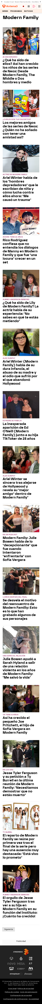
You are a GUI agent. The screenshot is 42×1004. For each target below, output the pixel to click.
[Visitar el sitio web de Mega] (21, 963)
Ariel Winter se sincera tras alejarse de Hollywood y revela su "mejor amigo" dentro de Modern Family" (19, 488)
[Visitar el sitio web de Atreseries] (31, 963)
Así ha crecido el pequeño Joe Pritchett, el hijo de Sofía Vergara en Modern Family (18, 725)
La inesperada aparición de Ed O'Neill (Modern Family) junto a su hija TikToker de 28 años (20, 431)
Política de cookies (12, 992)
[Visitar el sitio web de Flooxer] (28, 974)
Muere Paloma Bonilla (22, 2)
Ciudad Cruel (9, 2)
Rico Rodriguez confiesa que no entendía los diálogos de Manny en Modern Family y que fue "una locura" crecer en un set (20, 251)
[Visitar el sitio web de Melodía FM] (31, 968)
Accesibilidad (34, 999)
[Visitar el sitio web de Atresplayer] (16, 974)
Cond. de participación (28, 992)
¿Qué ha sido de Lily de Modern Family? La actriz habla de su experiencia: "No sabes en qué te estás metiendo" (21, 312)
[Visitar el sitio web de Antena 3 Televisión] (11, 958)
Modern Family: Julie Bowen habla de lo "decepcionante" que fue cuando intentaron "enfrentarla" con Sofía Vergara (20, 549)
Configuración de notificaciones (15, 999)
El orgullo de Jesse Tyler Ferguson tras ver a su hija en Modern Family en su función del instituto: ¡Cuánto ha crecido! (20, 907)
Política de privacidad (25, 988)
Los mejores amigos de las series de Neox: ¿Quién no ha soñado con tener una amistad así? (20, 130)
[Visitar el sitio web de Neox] (31, 958)
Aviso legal (12, 988)
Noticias (28, 11)
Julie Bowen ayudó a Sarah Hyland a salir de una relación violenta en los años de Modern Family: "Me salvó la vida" (19, 668)
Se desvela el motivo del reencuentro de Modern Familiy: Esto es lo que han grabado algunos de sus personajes (20, 609)
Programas (16, 11)
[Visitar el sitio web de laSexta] (21, 958)
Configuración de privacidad (21, 995)
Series (5, 11)
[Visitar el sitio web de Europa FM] (21, 968)
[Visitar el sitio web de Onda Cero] (11, 968)
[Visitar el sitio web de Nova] (11, 963)
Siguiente (8, 929)
